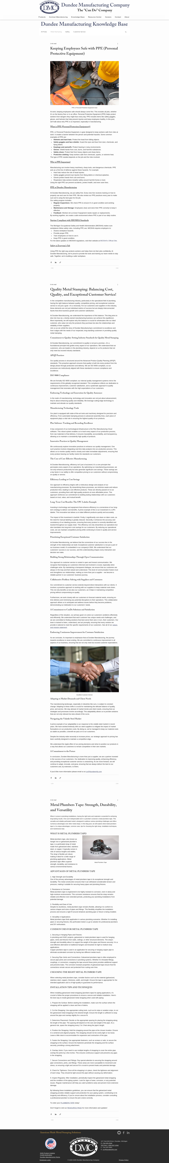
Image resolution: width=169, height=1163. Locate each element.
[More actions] (118, 43)
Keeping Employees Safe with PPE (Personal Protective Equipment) (84, 51)
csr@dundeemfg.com (110, 1149)
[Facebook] (123, 1132)
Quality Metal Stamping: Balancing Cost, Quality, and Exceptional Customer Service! (83, 292)
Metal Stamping (56, 32)
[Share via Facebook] (51, 262)
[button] (126, 32)
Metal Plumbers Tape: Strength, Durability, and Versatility (83, 808)
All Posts (44, 32)
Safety (67, 32)
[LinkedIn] (128, 1132)
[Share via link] (60, 262)
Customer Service (79, 32)
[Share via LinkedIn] (56, 262)
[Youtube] (119, 1132)
